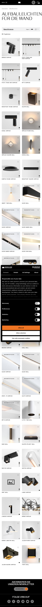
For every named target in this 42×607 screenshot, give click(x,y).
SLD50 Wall (25, 203)
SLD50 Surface (6, 227)
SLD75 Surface (26, 396)
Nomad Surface (26, 516)
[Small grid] (32, 29)
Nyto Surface (26, 82)
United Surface (26, 468)
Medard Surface (6, 347)
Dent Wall (5, 492)
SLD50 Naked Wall (27, 227)
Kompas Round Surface (9, 179)
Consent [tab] (6, 272)
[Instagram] (9, 601)
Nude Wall (5, 444)
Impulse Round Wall (28, 130)
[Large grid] (29, 29)
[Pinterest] (32, 601)
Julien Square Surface (9, 564)
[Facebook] (13, 601)
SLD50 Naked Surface (8, 251)
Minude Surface (6, 57)
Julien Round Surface (28, 540)
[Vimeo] (23, 601)
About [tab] (36, 272)
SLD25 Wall (25, 371)
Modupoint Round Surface (10, 106)
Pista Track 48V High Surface (27, 58)
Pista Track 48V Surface (9, 82)
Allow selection (21, 333)
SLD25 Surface (6, 371)
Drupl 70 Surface (7, 396)
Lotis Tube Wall (27, 420)
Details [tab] (16, 272)
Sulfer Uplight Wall (28, 444)
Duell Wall (25, 347)
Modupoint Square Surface (30, 179)
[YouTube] (27, 601)
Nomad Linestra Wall (8, 540)
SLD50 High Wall (27, 251)
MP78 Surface (6, 420)
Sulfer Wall (25, 106)
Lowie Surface (26, 492)
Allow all (21, 328)
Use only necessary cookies (21, 338)
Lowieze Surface (7, 516)
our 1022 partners (13, 281)
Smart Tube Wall (7, 203)
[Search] (33, 2)
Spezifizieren (9, 29)
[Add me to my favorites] (18, 40)
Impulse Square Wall (8, 155)
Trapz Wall (25, 564)
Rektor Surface (6, 468)
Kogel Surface (6, 130)
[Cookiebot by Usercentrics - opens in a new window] (32, 267)
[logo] (19, 2)
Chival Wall (25, 155)
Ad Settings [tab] (26, 272)
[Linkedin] (18, 601)
